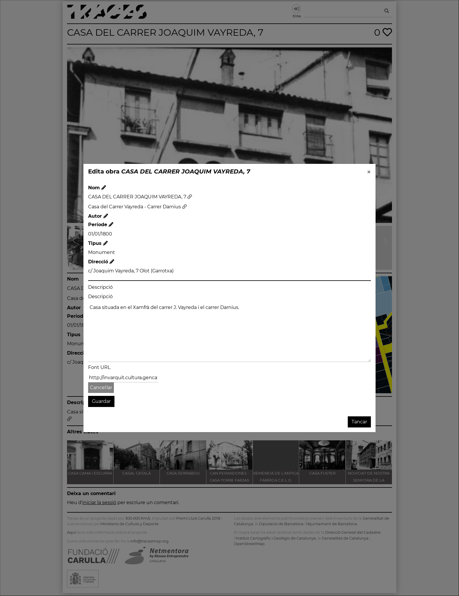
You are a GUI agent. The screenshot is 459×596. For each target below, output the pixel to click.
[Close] (369, 172)
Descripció (100, 287)
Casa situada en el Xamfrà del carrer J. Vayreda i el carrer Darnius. (229, 332)
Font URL (99, 367)
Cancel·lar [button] (101, 387)
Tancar (359, 422)
